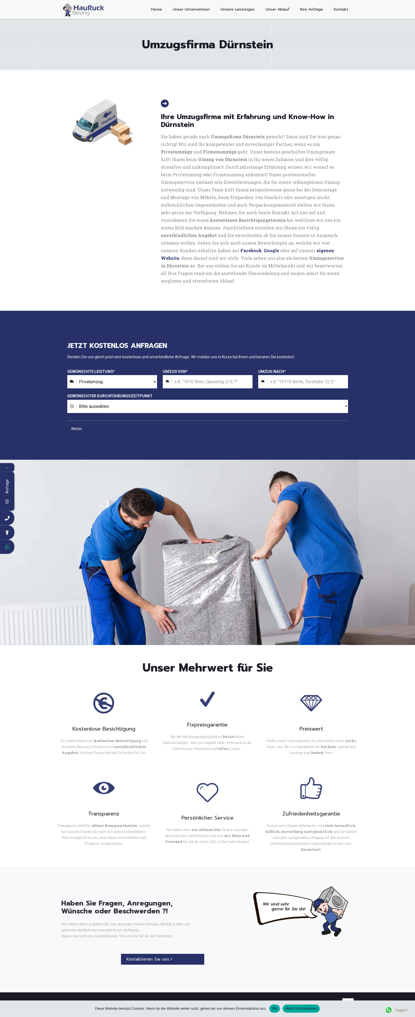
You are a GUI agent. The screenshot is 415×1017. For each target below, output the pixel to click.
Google (271, 250)
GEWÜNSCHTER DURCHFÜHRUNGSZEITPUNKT (110, 396)
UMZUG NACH (272, 371)
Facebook (251, 250)
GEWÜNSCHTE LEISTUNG (91, 371)
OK (274, 1008)
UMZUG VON (175, 371)
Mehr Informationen (301, 1008)
